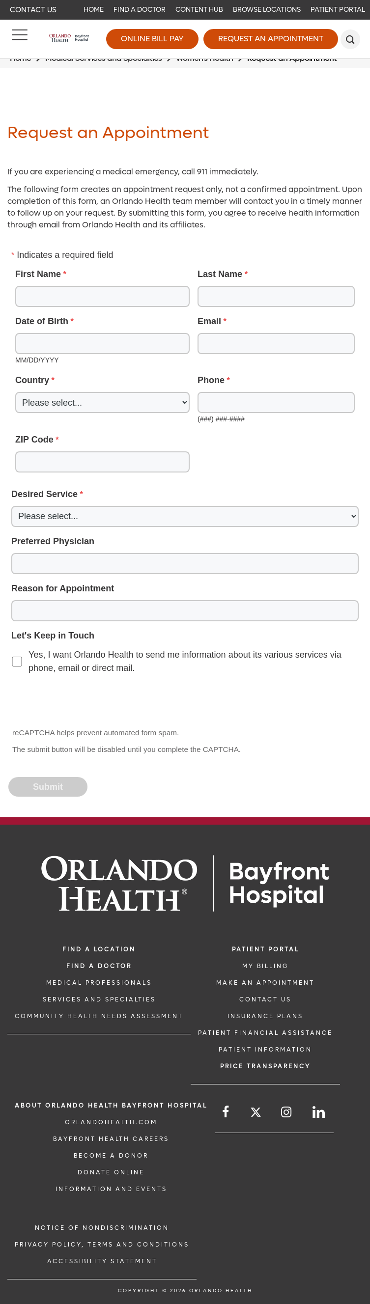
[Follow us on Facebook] (226, 1112)
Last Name (220, 274)
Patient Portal (338, 9)
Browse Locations (267, 9)
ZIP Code (34, 439)
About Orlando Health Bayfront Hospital (111, 1106)
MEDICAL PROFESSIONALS (99, 983)
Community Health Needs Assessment (99, 1016)
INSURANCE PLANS (265, 1016)
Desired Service (44, 494)
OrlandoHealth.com (111, 1122)
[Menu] (19, 39)
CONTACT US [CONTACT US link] (265, 999)
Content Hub (199, 9)
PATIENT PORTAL (265, 949)
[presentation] (84, 702)
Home (94, 9)
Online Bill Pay (152, 38)
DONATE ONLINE (111, 1172)
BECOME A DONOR (111, 1156)
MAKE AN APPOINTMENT (265, 983)
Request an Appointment (270, 38)
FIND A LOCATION (99, 949)
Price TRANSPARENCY (265, 1066)
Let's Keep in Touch (52, 635)
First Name (38, 274)
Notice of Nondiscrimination (102, 1228)
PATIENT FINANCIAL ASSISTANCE (265, 1033)
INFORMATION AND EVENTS (111, 1189)
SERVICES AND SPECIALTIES (99, 999)
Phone (211, 380)
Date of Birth (41, 321)
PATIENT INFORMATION (265, 1050)
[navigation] (185, 10)
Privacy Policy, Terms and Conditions (102, 1245)
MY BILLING (265, 966)
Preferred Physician (52, 541)
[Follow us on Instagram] (287, 1112)
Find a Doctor (140, 9)
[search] (350, 39)
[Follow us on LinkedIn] (319, 1112)
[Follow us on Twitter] (255, 1113)
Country (32, 380)
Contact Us (33, 10)
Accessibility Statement (102, 1261)
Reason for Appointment (62, 588)
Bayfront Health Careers (111, 1139)
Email (209, 321)
